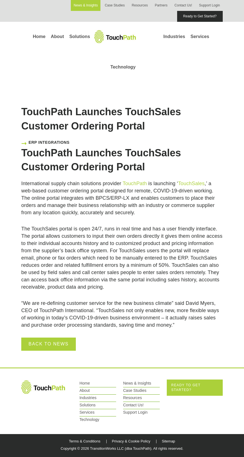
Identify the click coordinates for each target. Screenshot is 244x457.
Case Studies (115, 5)
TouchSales (191, 183)
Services (200, 36)
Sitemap (168, 441)
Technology (122, 66)
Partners (161, 5)
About (57, 36)
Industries (174, 36)
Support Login (209, 5)
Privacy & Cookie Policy (131, 441)
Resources (140, 5)
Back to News (49, 343)
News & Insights (86, 5)
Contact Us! (183, 5)
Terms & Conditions (84, 441)
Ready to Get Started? (200, 16)
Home (39, 36)
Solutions (79, 36)
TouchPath (135, 183)
